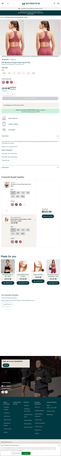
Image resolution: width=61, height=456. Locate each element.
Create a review (7, 304)
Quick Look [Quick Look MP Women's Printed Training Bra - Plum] (53, 283)
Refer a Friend (52, 407)
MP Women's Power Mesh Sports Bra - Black (15, 17)
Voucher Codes (51, 411)
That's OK (26, 453)
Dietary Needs (27, 423)
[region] (30, 449)
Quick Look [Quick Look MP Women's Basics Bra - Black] (7, 283)
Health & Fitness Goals (28, 416)
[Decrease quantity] (3, 94)
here (20, 450)
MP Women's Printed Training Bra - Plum (53, 275)
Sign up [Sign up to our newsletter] (6, 365)
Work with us (38, 430)
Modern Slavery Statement (39, 415)
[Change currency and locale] (30, 386)
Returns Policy (7, 419)
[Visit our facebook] (6, 392)
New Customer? (28, 427)
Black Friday (50, 414)
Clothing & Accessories (27, 410)
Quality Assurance (39, 410)
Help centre (7, 416)
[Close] (58, 445)
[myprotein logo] (31, 3)
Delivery (6, 432)
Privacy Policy (38, 419)
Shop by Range (28, 420)
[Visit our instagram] (2, 392)
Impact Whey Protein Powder (23, 275)
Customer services (6, 408)
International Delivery (7, 424)
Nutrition (26, 405)
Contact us (7, 413)
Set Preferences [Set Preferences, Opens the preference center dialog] (16, 453)
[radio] (4, 73)
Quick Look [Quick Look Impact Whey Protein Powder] (23, 283)
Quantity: (4, 90)
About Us (37, 407)
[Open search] (8, 3)
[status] (8, 94)
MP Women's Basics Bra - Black (7, 275)
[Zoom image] (23, 21)
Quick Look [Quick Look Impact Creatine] (38, 281)
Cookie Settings (6, 382)
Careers (37, 433)
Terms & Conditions (40, 423)
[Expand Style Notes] (30, 167)
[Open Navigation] (2, 3)
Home (1, 17)
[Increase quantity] (12, 94)
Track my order (7, 429)
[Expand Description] (30, 136)
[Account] (54, 3)
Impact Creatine (38, 274)
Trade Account (39, 426)
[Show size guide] (6, 68)
